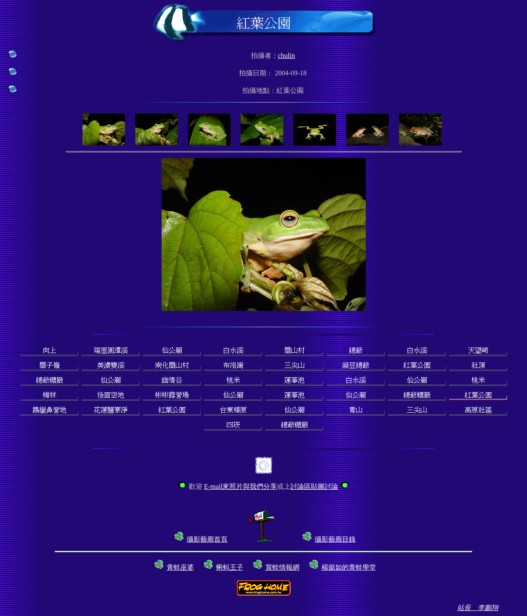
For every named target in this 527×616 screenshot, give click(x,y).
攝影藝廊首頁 (207, 539)
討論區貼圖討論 (314, 486)
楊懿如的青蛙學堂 (349, 567)
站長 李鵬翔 (477, 607)
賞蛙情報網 (282, 567)
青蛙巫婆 (180, 567)
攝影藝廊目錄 (335, 539)
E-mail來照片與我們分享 (240, 486)
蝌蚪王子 (229, 567)
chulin (286, 55)
